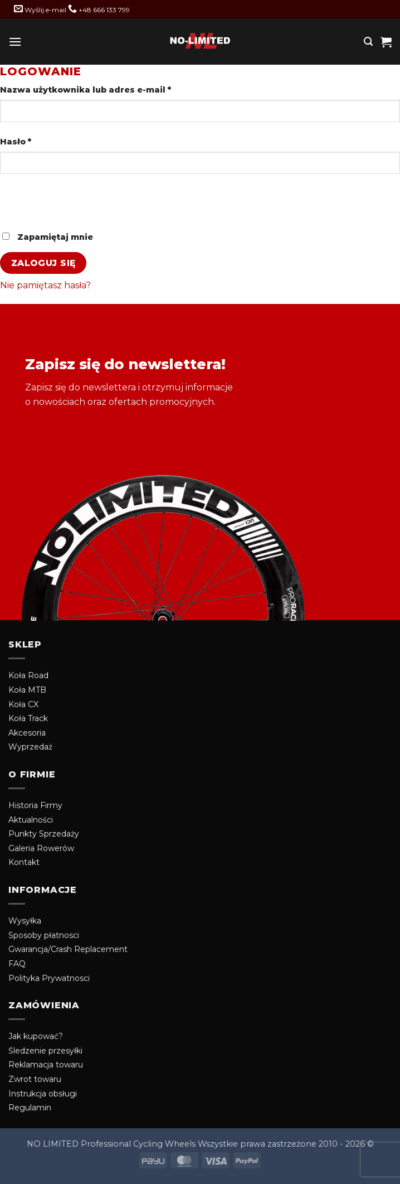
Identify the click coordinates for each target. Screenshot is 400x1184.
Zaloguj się (43, 263)
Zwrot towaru (34, 1079)
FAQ (17, 964)
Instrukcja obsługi (42, 1094)
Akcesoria (27, 733)
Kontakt (24, 862)
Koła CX (23, 704)
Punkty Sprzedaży (43, 834)
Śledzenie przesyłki (45, 1051)
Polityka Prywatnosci (49, 978)
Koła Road (28, 675)
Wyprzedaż (30, 747)
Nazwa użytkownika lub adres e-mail (111, 89)
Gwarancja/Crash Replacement (68, 949)
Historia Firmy (35, 805)
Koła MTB (27, 690)
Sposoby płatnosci (43, 935)
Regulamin (29, 1108)
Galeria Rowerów (41, 848)
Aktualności (30, 820)
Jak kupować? (35, 1036)
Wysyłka (24, 921)
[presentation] (76, 206)
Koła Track (28, 718)
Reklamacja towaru (45, 1065)
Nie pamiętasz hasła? (45, 285)
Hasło (41, 141)
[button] (15, 41)
